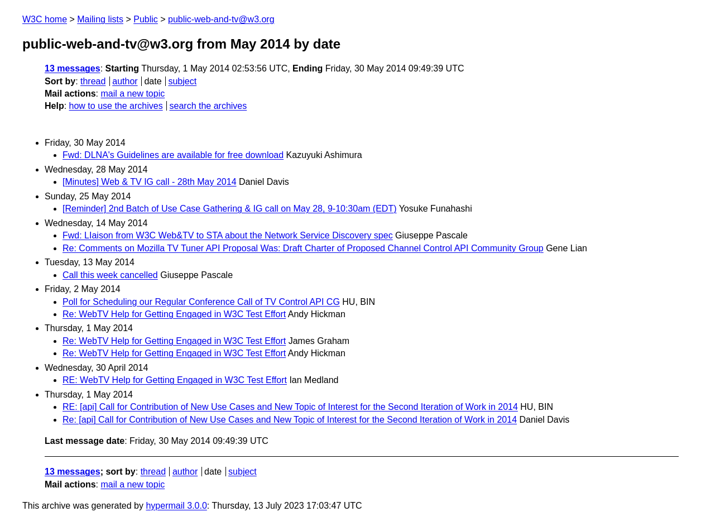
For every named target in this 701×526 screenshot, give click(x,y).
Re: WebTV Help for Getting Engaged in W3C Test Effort (174, 314)
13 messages (72, 68)
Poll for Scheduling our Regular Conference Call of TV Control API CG (201, 302)
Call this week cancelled (110, 275)
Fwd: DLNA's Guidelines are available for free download (173, 155)
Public (145, 19)
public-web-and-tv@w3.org (221, 19)
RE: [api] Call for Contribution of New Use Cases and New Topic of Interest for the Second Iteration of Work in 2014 (290, 407)
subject (182, 81)
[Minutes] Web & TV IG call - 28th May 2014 (150, 182)
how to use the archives (116, 106)
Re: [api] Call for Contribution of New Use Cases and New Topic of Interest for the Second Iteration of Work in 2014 (290, 419)
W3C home (44, 19)
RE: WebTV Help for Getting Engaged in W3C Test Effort (175, 380)
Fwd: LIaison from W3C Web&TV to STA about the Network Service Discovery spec (228, 235)
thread (92, 81)
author (124, 81)
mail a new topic (132, 93)
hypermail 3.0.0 (176, 505)
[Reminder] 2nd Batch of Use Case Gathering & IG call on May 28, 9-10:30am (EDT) (230, 208)
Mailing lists (100, 19)
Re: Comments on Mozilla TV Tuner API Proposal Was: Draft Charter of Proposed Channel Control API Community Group (303, 248)
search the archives (208, 106)
